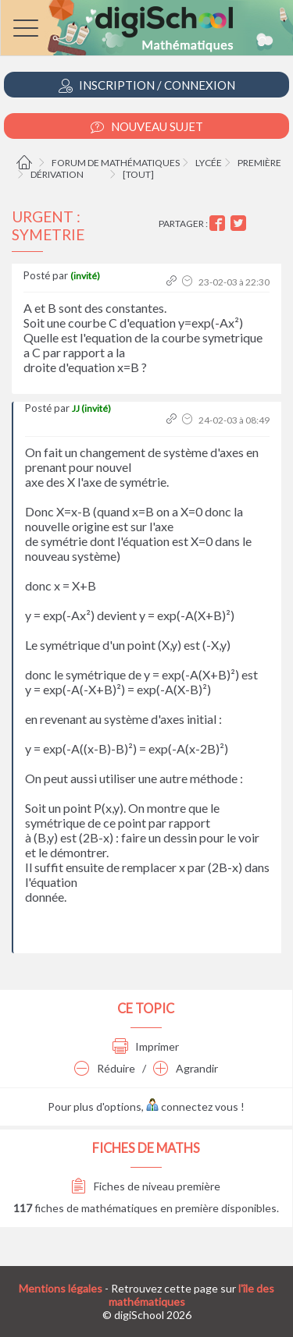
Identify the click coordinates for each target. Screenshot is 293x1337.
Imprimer (146, 1046)
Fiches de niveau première (145, 1186)
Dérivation (57, 174)
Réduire (104, 1068)
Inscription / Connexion (147, 85)
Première (259, 162)
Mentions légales (60, 1288)
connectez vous (192, 1106)
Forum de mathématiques (116, 162)
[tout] (138, 174)
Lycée (208, 162)
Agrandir (185, 1068)
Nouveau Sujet (147, 126)
